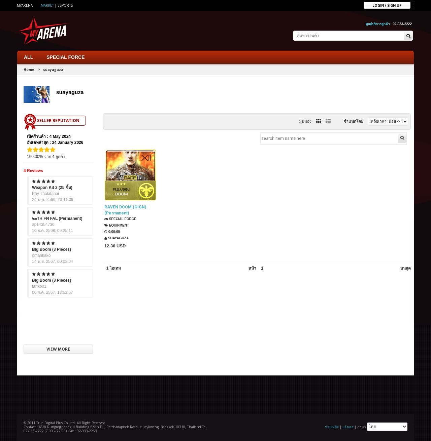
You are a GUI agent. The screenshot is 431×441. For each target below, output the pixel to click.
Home (29, 69)
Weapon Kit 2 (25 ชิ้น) (52, 187)
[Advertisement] (215, 393)
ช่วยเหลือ (332, 426)
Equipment (116, 226)
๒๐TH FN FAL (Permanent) (57, 218)
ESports (65, 5)
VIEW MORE (58, 349)
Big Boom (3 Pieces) (51, 249)
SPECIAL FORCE (65, 56)
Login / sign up (387, 5)
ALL (28, 56)
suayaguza (53, 69)
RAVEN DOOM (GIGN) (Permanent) (125, 210)
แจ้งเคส (348, 426)
